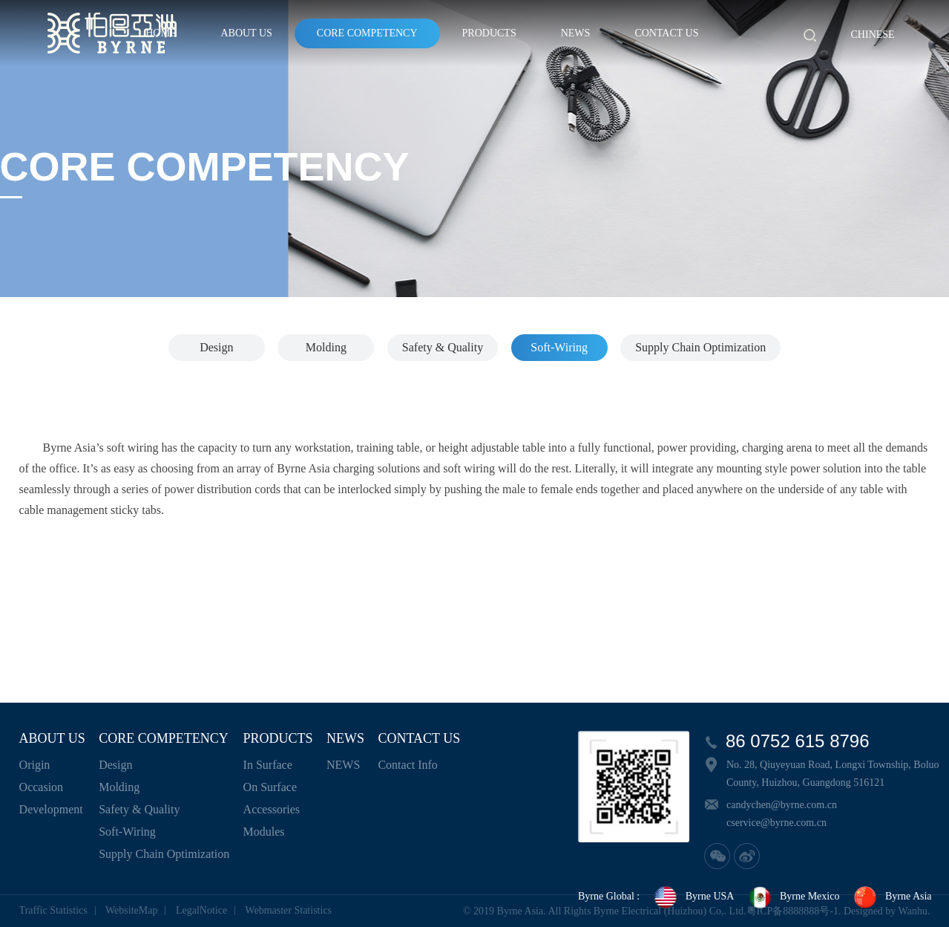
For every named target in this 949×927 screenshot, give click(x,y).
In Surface (267, 764)
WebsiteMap (131, 910)
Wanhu (913, 911)
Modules (264, 831)
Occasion (41, 787)
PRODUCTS (489, 33)
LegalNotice (201, 910)
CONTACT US (666, 33)
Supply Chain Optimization (700, 347)
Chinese (873, 34)
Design (216, 347)
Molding (326, 347)
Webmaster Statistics (288, 910)
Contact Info (407, 764)
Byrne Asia (892, 897)
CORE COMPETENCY (367, 33)
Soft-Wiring (559, 347)
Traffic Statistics (53, 910)
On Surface (270, 787)
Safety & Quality (442, 347)
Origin (34, 764)
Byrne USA (694, 897)
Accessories (271, 809)
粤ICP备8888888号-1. (793, 911)
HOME (160, 33)
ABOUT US (246, 33)
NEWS (576, 33)
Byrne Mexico (793, 897)
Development (51, 809)
